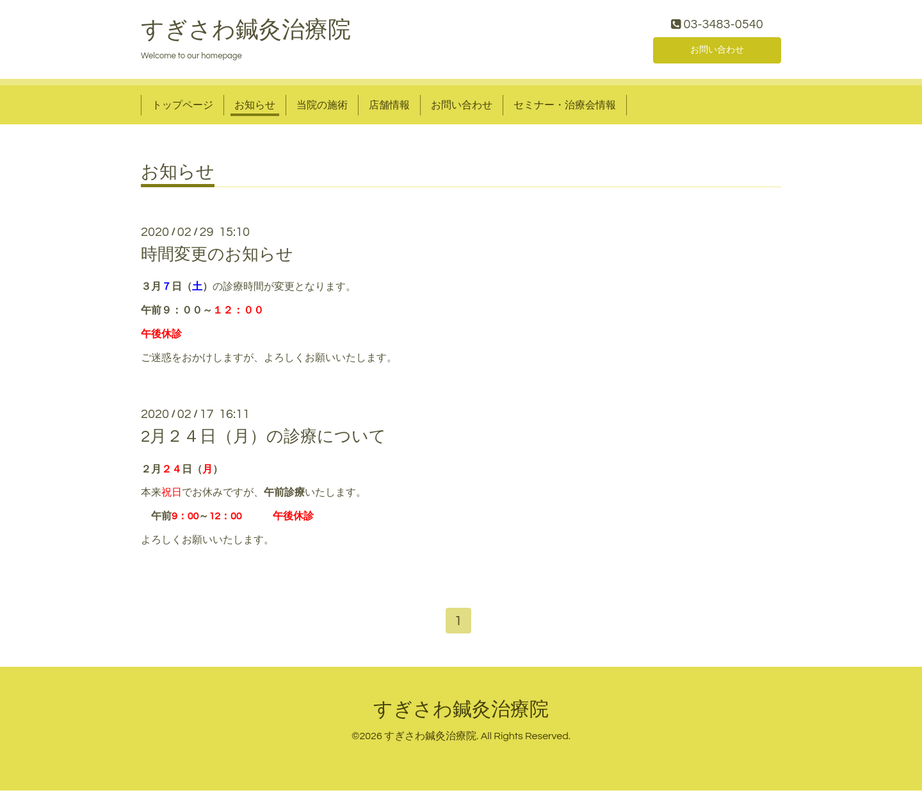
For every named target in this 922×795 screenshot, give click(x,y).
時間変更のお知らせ (217, 257)
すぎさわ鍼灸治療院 (246, 33)
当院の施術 (322, 108)
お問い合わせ (717, 51)
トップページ (182, 108)
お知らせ (254, 108)
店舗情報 (389, 108)
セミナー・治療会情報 (565, 108)
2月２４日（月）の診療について (263, 439)
